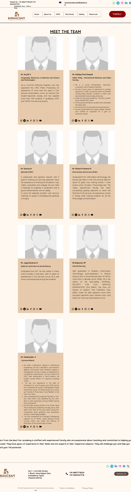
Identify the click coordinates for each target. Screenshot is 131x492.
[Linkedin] (126, 3)
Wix (35, 490)
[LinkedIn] (27, 120)
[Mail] (60, 2)
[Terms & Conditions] (67, 488)
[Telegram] (118, 3)
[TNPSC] (117, 14)
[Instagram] (122, 3)
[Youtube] (40, 120)
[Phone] (67, 474)
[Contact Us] (121, 474)
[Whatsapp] (113, 3)
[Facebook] (31, 120)
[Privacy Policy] (87, 488)
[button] (48, 14)
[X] (37, 120)
